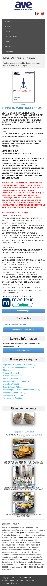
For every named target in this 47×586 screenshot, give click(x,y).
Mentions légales (27, 580)
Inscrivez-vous (23, 350)
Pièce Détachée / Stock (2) (13, 387)
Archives (8, 46)
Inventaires (9, 51)
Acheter (8, 26)
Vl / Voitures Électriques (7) (13, 395)
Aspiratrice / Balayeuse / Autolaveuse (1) (19, 365)
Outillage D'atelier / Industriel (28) (16, 381)
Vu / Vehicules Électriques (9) (14, 398)
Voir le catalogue (23, 311)
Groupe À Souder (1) (11, 373)
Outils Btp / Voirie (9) (11, 384)
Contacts (8, 41)
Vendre (7, 31)
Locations (14, 580)
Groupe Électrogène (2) (12, 376)
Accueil (7, 21)
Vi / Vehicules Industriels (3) (14, 393)
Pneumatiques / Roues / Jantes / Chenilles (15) (21, 390)
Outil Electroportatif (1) (12, 379)
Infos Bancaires (11, 36)
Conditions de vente (9, 583)
